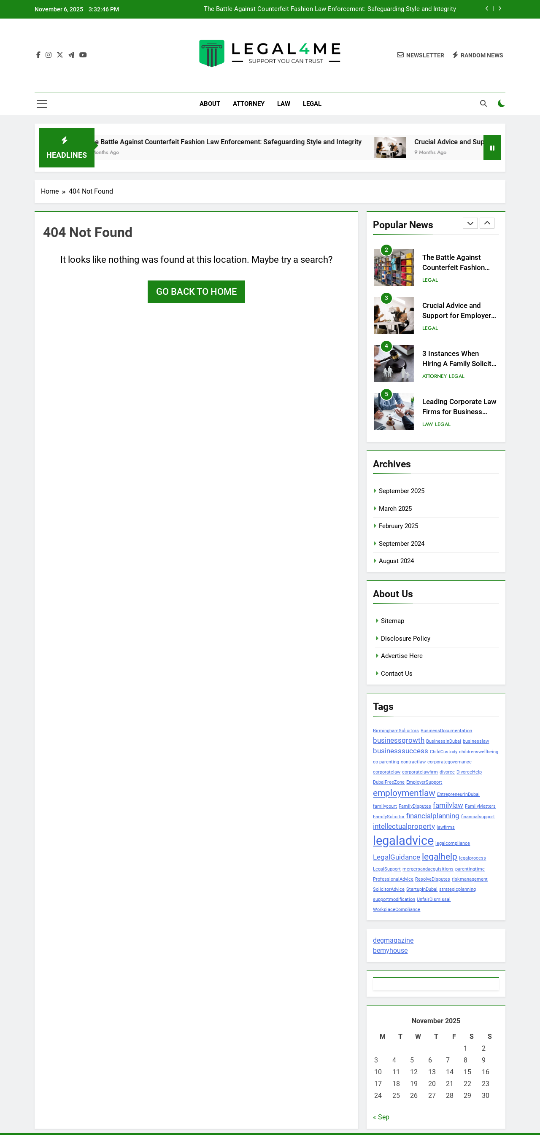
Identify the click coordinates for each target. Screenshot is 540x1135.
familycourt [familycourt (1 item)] (385, 806)
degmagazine (393, 940)
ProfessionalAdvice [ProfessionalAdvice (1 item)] (393, 879)
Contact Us (397, 673)
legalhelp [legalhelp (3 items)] (439, 857)
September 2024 (401, 543)
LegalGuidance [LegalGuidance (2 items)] (396, 857)
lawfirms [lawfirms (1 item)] (446, 827)
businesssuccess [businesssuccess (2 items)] (400, 751)
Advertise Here (402, 656)
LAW (283, 104)
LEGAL (312, 104)
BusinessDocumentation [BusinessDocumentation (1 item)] (446, 730)
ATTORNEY (249, 104)
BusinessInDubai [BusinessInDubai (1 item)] (443, 741)
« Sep (381, 1117)
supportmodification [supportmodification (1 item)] (394, 899)
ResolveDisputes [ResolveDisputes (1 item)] (432, 879)
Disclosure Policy (405, 638)
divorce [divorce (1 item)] (447, 772)
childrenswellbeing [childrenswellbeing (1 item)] (478, 752)
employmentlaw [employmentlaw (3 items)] (404, 793)
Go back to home (196, 291)
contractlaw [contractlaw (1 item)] (413, 762)
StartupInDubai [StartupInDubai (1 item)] (421, 889)
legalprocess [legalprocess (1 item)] (472, 858)
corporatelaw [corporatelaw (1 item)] (386, 772)
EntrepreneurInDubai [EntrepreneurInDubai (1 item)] (458, 794)
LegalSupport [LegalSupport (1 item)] (387, 869)
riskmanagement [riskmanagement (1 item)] (470, 879)
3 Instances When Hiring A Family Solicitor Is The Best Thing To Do (460, 364)
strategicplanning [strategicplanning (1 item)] (457, 889)
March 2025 (395, 508)
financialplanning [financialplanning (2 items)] (432, 815)
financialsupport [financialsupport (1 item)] (478, 817)
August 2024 (396, 561)
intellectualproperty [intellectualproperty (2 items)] (404, 826)
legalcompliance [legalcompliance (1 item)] (452, 843)
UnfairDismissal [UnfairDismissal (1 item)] (434, 899)
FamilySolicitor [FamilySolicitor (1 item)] (389, 817)
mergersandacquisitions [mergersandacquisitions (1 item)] (428, 869)
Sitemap (392, 621)
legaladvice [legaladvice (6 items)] (403, 840)
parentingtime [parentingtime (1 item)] (470, 869)
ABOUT (210, 104)
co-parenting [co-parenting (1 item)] (386, 762)
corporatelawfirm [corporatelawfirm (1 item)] (420, 772)
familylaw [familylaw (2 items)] (448, 805)
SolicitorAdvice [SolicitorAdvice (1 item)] (389, 889)
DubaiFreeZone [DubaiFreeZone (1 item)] (389, 782)
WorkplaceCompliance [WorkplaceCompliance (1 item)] (396, 909)
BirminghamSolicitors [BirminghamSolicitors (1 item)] (396, 730)
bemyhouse (390, 950)
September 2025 (401, 491)
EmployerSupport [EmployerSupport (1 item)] (424, 782)
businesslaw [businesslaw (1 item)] (476, 741)
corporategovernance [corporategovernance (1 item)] (449, 762)
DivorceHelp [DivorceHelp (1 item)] (469, 772)
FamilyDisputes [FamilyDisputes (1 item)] (415, 806)
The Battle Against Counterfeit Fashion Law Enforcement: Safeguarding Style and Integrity (330, 9)
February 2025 (398, 526)
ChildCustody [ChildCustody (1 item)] (443, 752)
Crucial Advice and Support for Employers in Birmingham (458, 316)
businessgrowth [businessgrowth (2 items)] (398, 740)
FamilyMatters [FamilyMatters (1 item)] (480, 806)
